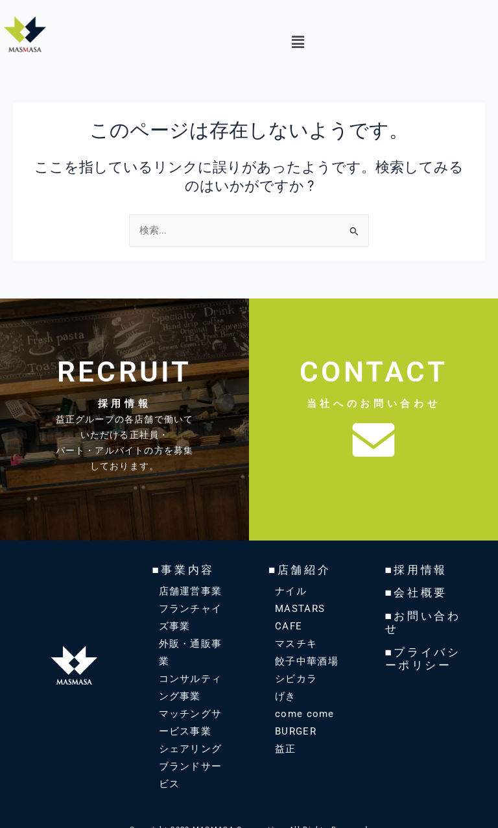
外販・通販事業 (193, 643)
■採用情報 (415, 569)
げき (285, 695)
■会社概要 (415, 591)
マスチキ (294, 643)
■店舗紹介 (298, 569)
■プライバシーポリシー (421, 654)
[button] (298, 42)
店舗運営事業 (189, 590)
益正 (285, 748)
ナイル (290, 590)
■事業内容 (182, 569)
